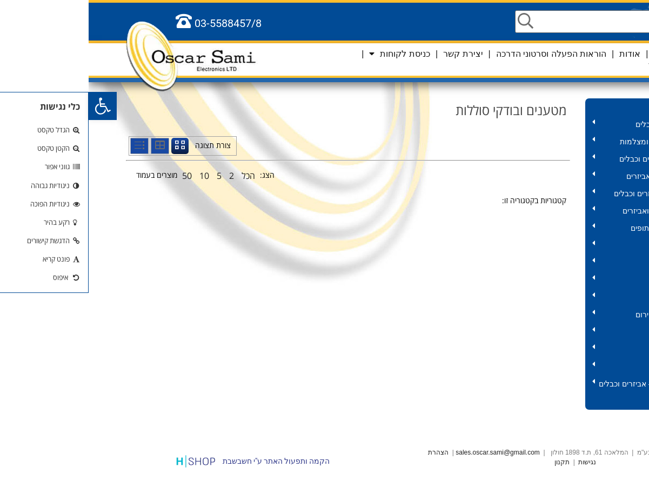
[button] (14, 106)
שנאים (555, 246)
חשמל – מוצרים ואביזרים (555, 211)
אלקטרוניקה (555, 349)
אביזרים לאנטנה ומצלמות (555, 142)
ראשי (574, 53)
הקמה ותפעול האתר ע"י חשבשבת (187, 461)
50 (98, 176)
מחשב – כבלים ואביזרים (555, 176)
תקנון (473, 462)
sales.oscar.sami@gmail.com (409, 452)
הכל (159, 176)
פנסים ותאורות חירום (555, 315)
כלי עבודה (555, 263)
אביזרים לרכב (555, 367)
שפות (607, 53)
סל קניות (581, 64)
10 (116, 176)
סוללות (555, 297)
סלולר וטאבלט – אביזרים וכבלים (555, 384)
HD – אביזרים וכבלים (555, 124)
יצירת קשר (374, 53)
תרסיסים (555, 280)
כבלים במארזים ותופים (555, 228)
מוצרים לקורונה (588, 107)
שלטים (555, 332)
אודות (541, 53)
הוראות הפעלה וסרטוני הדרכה (462, 53)
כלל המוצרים (593, 401)
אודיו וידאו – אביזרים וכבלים (555, 194)
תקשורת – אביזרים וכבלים (555, 159)
